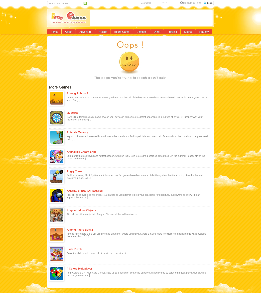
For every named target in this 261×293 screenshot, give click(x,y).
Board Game (122, 31)
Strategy (204, 31)
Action (68, 31)
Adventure (85, 31)
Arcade (103, 31)
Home (54, 31)
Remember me (190, 2)
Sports (188, 31)
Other (157, 31)
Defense (142, 31)
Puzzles (172, 31)
